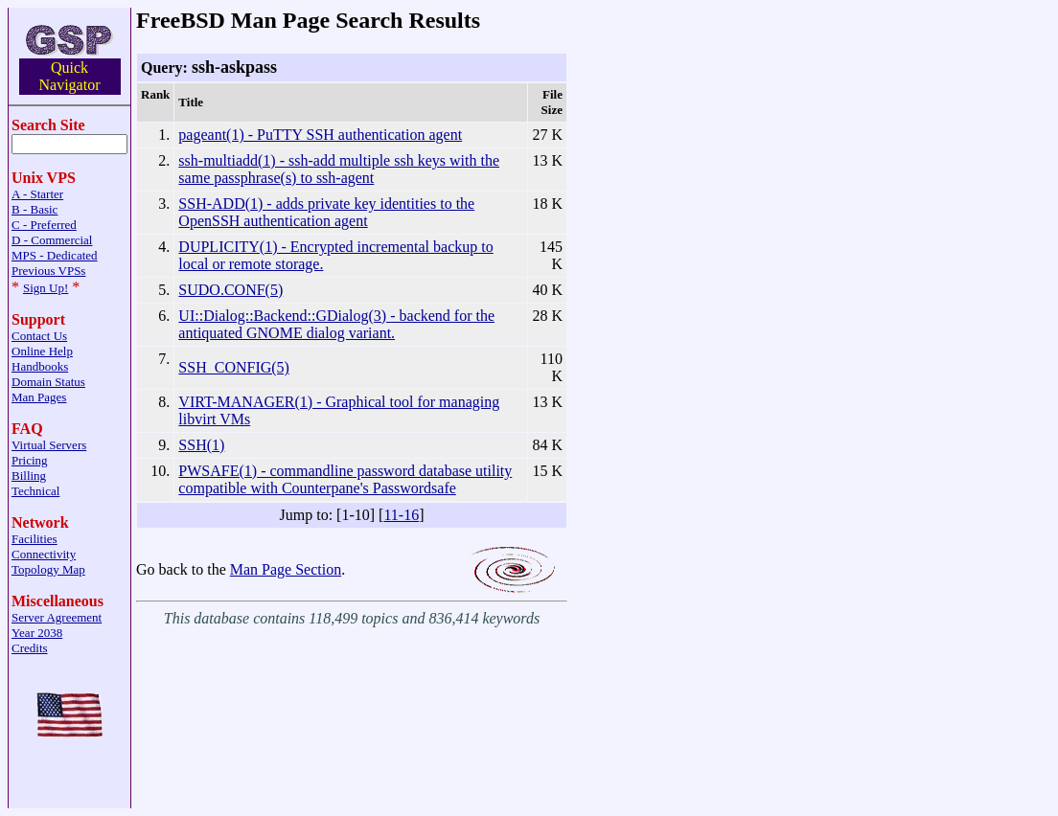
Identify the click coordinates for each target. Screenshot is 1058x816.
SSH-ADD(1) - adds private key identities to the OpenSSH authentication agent (326, 212)
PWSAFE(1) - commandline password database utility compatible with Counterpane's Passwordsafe (345, 479)
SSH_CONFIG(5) (233, 367)
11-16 (401, 515)
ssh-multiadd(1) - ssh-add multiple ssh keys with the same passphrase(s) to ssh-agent (338, 169)
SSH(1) (201, 445)
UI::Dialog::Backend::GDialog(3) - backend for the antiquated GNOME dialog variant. (336, 324)
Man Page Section (285, 569)
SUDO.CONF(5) (230, 290)
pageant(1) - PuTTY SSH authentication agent (320, 134)
